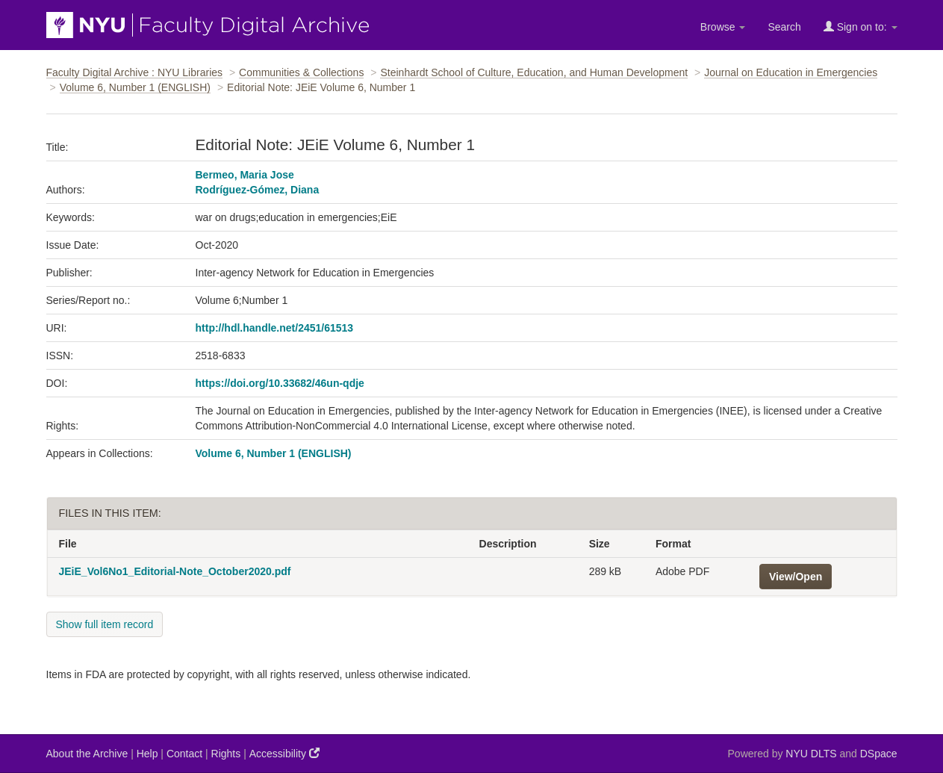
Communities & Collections (301, 72)
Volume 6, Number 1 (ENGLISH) (135, 87)
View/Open (795, 577)
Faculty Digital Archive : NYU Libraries (134, 72)
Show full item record (105, 624)
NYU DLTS (810, 754)
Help (147, 754)
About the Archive (87, 754)
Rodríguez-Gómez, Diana (258, 190)
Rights (226, 754)
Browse (723, 27)
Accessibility (284, 753)
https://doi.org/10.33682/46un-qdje (280, 383)
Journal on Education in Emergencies (790, 72)
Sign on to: (860, 26)
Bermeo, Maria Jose (245, 175)
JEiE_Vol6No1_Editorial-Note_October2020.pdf (175, 571)
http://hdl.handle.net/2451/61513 (275, 328)
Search (784, 27)
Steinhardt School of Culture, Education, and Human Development (534, 72)
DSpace (878, 754)
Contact (184, 754)
